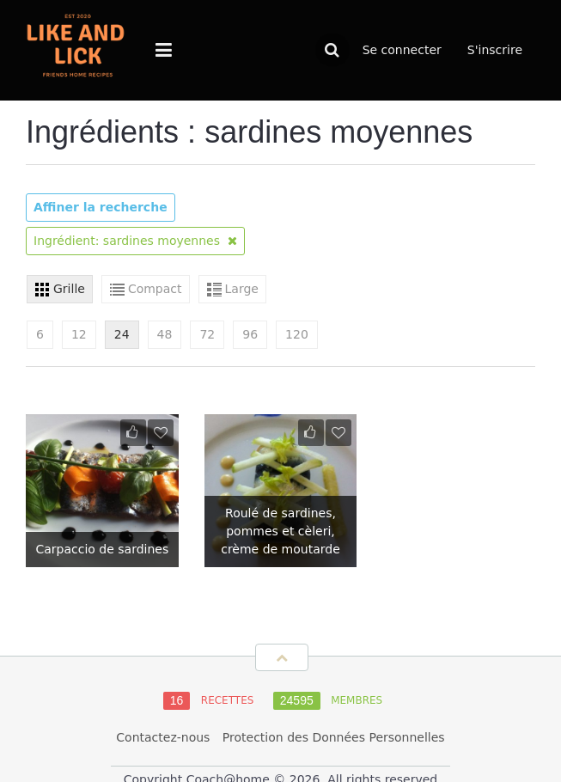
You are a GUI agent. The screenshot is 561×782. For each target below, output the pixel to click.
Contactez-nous (163, 737)
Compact (155, 289)
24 (122, 334)
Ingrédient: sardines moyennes (135, 240)
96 (250, 334)
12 (79, 334)
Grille (69, 289)
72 (207, 334)
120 (296, 334)
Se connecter (402, 50)
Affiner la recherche (101, 207)
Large (242, 289)
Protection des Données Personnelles (334, 737)
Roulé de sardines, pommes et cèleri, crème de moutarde (280, 531)
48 (165, 334)
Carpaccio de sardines (101, 549)
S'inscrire (494, 50)
